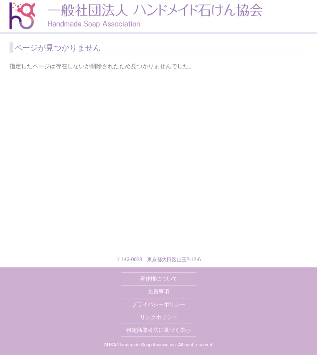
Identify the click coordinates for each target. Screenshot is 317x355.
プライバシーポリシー (158, 304)
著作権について (158, 279)
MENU (307, 10)
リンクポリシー (158, 317)
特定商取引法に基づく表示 (158, 330)
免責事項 (158, 291)
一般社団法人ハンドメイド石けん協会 (136, 15)
